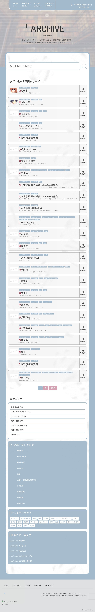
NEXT (52, 388)
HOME (15, 5)
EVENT (38, 5)
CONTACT (86, 7)
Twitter (83, 5)
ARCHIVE (49, 5)
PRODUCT (26, 5)
